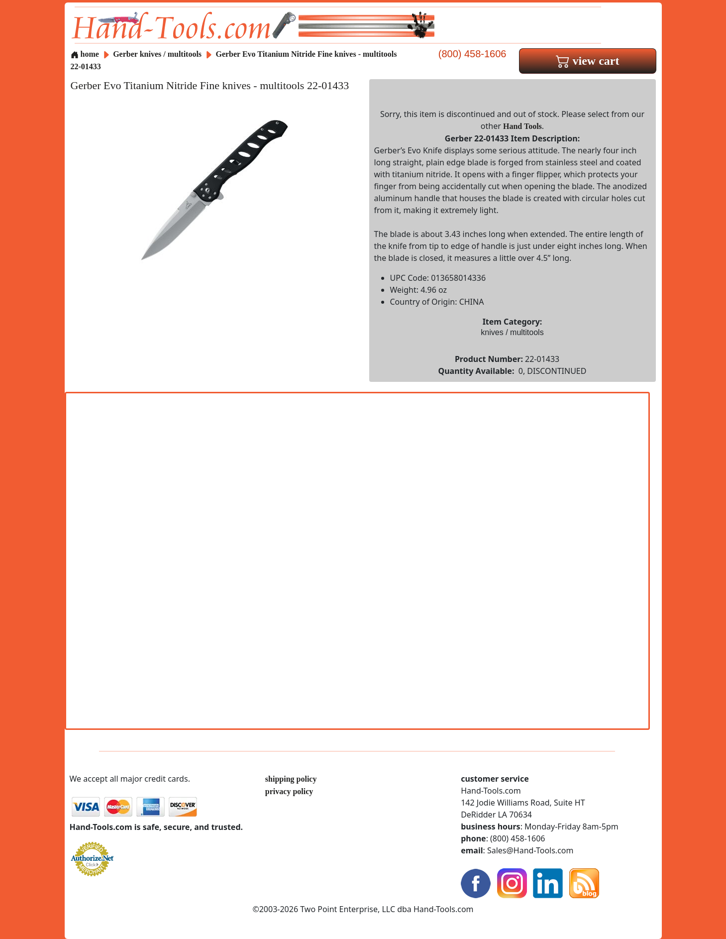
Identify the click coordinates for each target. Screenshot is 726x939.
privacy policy (289, 791)
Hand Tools (522, 126)
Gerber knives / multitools (157, 54)
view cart (588, 61)
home (85, 54)
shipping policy (291, 779)
